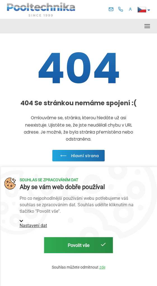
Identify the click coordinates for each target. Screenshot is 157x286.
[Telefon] (121, 9)
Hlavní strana (78, 156)
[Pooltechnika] (41, 9)
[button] (131, 9)
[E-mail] (112, 9)
